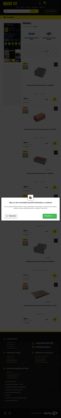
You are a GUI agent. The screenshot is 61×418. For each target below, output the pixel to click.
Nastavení (11, 216)
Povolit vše (49, 216)
